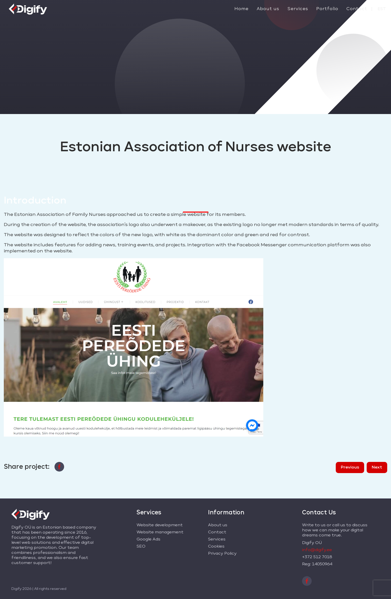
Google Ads (148, 539)
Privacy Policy (222, 554)
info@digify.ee (317, 550)
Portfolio (327, 9)
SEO (141, 547)
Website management (160, 532)
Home (241, 9)
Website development (160, 525)
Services (297, 9)
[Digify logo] (28, 8)
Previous (350, 467)
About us (268, 9)
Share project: (26, 467)
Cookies (216, 547)
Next (377, 467)
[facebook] (59, 466)
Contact (356, 9)
